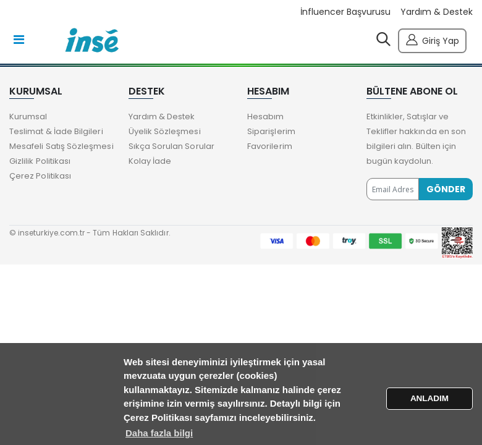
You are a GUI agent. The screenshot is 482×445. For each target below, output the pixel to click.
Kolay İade (150, 161)
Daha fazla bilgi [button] (159, 433)
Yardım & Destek (436, 12)
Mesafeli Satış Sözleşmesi (61, 146)
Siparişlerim (271, 131)
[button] (383, 42)
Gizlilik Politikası (39, 161)
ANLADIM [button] (429, 398)
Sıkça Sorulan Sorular (171, 146)
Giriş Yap (432, 39)
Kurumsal (28, 116)
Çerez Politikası (40, 176)
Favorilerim (269, 146)
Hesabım (265, 116)
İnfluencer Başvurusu (345, 12)
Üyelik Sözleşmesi (165, 131)
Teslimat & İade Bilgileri (56, 131)
